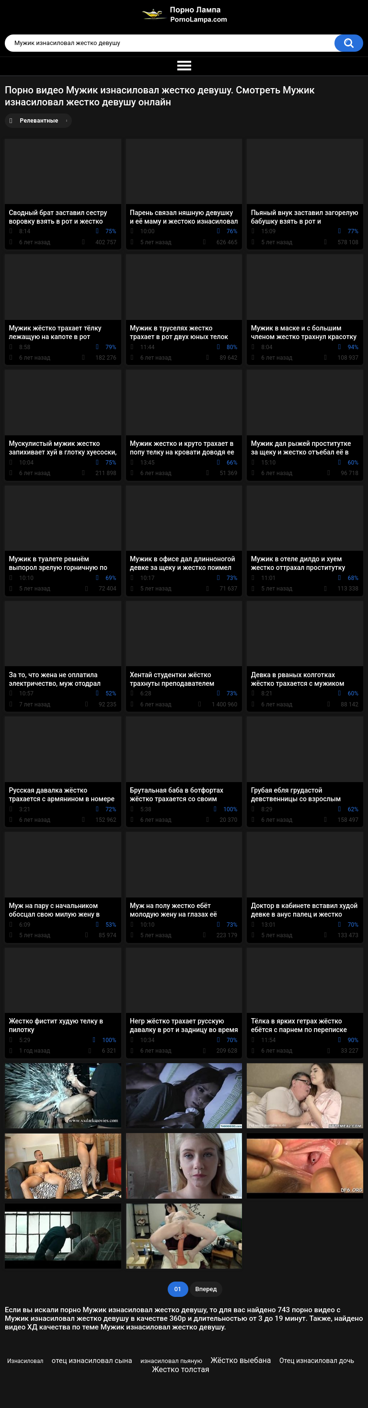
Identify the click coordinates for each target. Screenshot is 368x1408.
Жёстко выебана (241, 1360)
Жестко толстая (180, 1369)
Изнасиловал (25, 1361)
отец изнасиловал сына (92, 1360)
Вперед (206, 1289)
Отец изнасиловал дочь (316, 1360)
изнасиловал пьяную (171, 1360)
